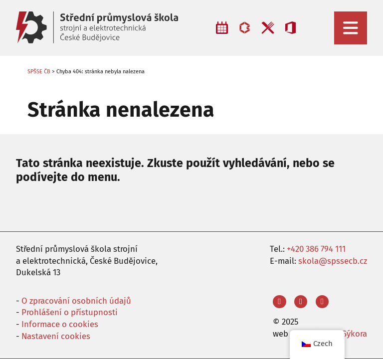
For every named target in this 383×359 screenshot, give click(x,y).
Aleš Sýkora (345, 334)
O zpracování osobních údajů (76, 301)
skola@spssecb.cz (332, 261)
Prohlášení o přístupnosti (69, 312)
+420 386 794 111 (316, 249)
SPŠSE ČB (38, 71)
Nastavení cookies (55, 336)
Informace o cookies (59, 324)
